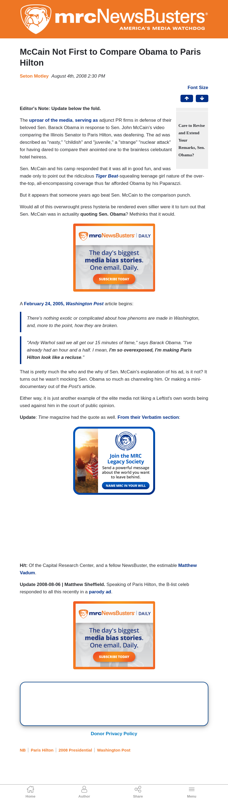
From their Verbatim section (148, 417)
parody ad (100, 591)
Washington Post (114, 750)
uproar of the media (51, 120)
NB (23, 750)
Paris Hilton (42, 750)
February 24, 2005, (64, 303)
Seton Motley (34, 76)
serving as (86, 120)
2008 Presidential (75, 750)
